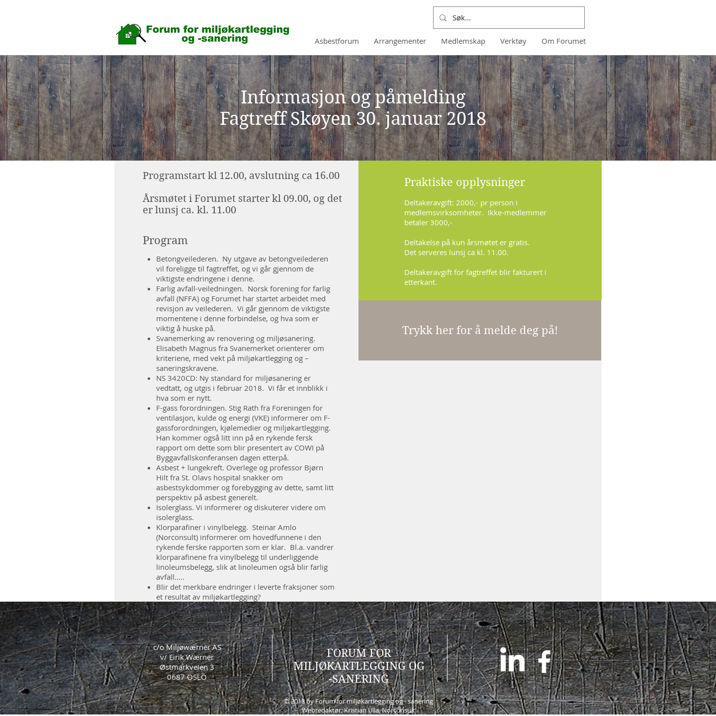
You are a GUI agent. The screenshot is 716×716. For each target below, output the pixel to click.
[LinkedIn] (512, 661)
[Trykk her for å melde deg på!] (479, 330)
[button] (463, 41)
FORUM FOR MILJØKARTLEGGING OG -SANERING (359, 665)
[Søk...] (507, 17)
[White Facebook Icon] (544, 661)
